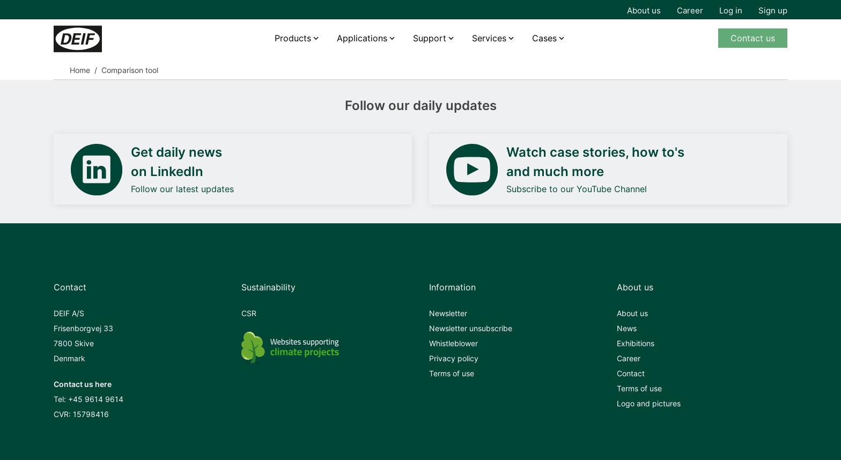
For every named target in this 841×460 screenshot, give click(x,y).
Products (293, 38)
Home (80, 70)
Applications (362, 38)
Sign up (772, 10)
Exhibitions (635, 343)
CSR (248, 313)
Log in (730, 10)
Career (690, 10)
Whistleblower (453, 343)
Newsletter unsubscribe (470, 328)
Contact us (753, 38)
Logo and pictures (649, 403)
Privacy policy (453, 358)
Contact (631, 373)
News (627, 328)
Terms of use (451, 373)
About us (644, 10)
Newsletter (448, 313)
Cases (544, 38)
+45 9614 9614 (95, 399)
